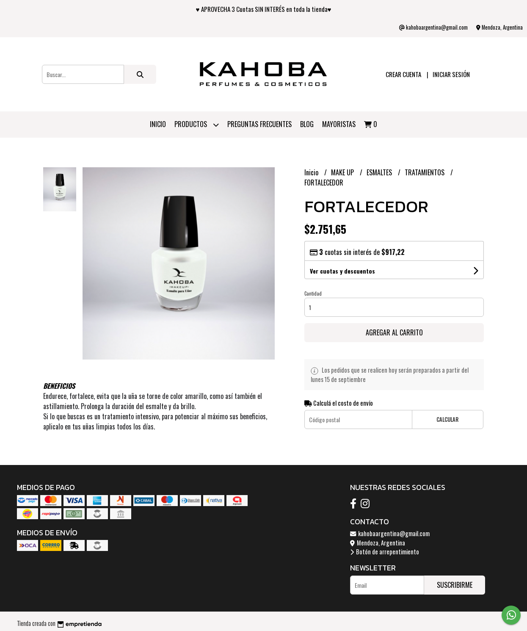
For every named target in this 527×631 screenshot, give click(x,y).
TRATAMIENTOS (425, 172)
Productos (196, 125)
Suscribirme (454, 585)
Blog (307, 124)
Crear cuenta (403, 74)
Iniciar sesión (451, 74)
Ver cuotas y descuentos (342, 270)
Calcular (447, 419)
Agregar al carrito (394, 332)
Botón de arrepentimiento (384, 551)
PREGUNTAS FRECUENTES (259, 124)
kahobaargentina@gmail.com (390, 533)
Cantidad (313, 293)
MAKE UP (343, 172)
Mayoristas (339, 124)
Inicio (158, 124)
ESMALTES (380, 172)
